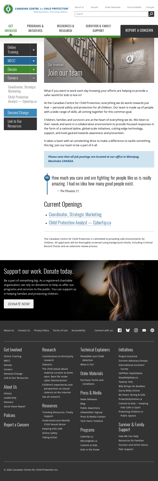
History (8, 393)
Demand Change (18, 112)
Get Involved (13, 350)
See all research (51, 396)
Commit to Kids (88, 445)
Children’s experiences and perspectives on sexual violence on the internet (57, 388)
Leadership (10, 397)
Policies (9, 415)
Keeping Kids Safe (52, 428)
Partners (8, 402)
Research (49, 350)
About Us (79, 7)
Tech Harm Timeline (91, 421)
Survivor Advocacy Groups (133, 360)
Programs (87, 430)
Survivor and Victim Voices (133, 444)
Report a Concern (16, 425)
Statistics (47, 364)
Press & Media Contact (93, 416)
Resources (49, 405)
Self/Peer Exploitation (130, 373)
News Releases (88, 399)
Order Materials (112, 7)
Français (150, 7)
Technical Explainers (95, 350)
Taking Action (49, 437)
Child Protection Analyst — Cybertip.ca (22, 99)
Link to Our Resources (15, 124)
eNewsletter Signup (91, 412)
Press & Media (134, 7)
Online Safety (49, 433)
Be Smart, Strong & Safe (132, 394)
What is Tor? (87, 364)
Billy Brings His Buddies (132, 386)
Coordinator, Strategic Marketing (22, 89)
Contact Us (24, 330)
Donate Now (19, 303)
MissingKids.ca (88, 440)
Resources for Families (131, 440)
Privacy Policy (41, 330)
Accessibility (78, 330)
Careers (13, 78)
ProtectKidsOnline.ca (130, 399)
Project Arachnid (128, 356)
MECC (12, 60)
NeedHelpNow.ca (128, 377)
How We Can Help (128, 436)
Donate (94, 7)
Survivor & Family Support (131, 427)
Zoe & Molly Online (129, 390)
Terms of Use (60, 330)
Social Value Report (14, 406)
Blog (82, 403)
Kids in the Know (89, 449)
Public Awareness (90, 407)
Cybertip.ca (86, 436)
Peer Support (126, 449)
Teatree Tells (126, 381)
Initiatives (126, 350)
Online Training (13, 50)
